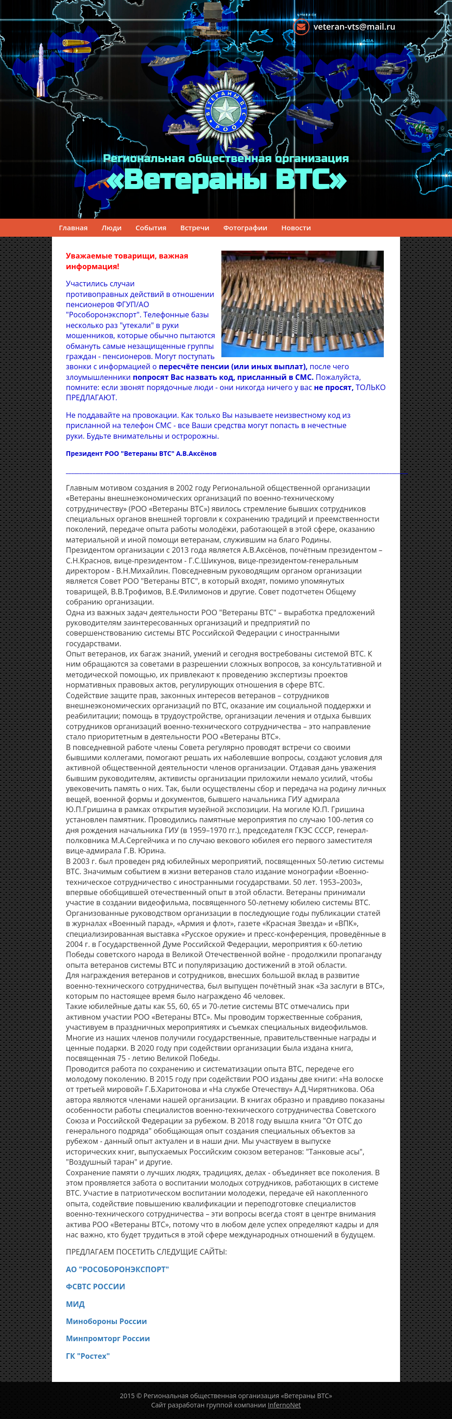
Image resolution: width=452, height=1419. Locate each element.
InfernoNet (284, 1404)
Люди (112, 227)
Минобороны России (106, 1321)
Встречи (195, 227)
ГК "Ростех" (88, 1356)
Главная (73, 227)
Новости (296, 227)
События (151, 227)
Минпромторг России (108, 1338)
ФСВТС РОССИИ (95, 1286)
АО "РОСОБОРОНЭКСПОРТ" (117, 1269)
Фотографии (245, 227)
